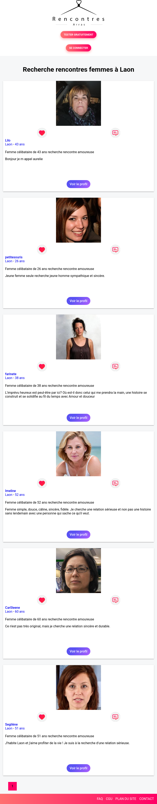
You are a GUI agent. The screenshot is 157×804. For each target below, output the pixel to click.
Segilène (11, 724)
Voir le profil (78, 184)
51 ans (20, 728)
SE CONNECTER (78, 47)
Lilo (7, 140)
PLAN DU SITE (126, 799)
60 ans (20, 611)
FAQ (100, 799)
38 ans (20, 378)
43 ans (20, 144)
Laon (8, 144)
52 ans (20, 495)
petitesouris (13, 257)
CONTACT (146, 799)
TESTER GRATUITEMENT (78, 34)
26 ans (20, 261)
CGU (109, 799)
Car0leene (12, 608)
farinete (10, 374)
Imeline (10, 491)
